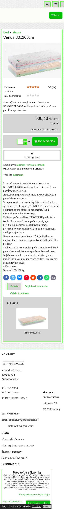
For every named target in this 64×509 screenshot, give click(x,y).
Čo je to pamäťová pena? (14, 458)
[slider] (33, 87)
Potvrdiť (46, 506)
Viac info (36, 506)
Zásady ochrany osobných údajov (34, 494)
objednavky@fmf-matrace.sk (23, 419)
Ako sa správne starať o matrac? (18, 445)
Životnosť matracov (11, 451)
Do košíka (44, 141)
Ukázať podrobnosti (12, 501)
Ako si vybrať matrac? (13, 439)
